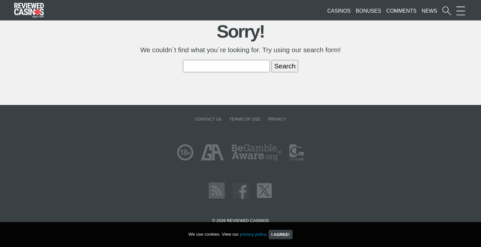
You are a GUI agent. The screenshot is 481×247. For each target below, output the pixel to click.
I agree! (280, 234)
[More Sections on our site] (461, 11)
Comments (401, 11)
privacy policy (253, 234)
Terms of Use (244, 119)
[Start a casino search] (447, 11)
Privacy (277, 119)
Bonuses (368, 11)
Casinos (339, 11)
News (429, 11)
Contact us (208, 119)
